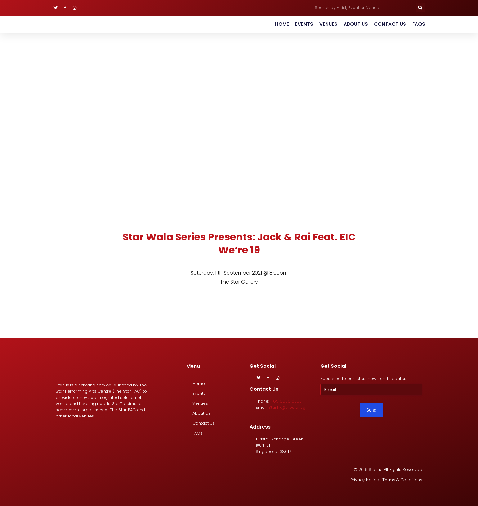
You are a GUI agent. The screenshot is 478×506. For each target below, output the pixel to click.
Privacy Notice (364, 480)
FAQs (418, 24)
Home (282, 24)
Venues (328, 24)
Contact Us (390, 24)
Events (304, 24)
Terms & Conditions (402, 480)
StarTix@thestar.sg (286, 407)
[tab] (211, 307)
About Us (356, 24)
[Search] (420, 7)
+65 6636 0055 (286, 401)
